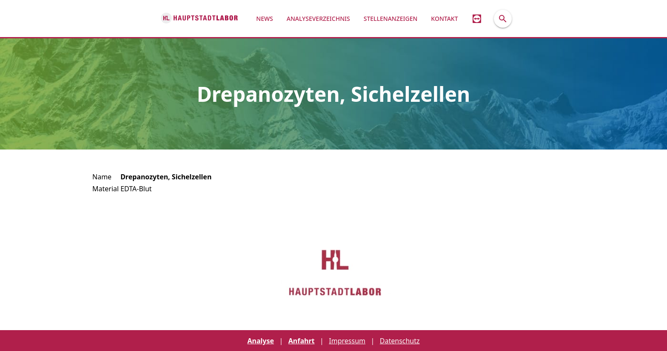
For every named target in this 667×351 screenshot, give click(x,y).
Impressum (347, 340)
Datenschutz (400, 340)
